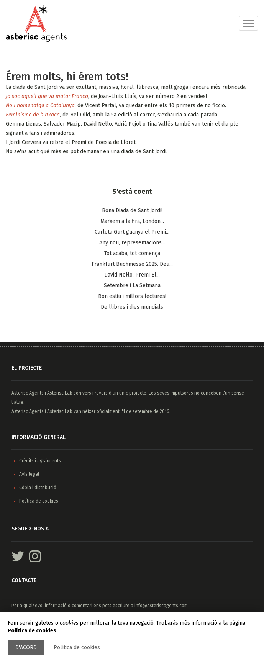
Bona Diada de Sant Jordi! (132, 210)
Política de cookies (77, 647)
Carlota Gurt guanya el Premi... (132, 232)
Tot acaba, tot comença (132, 253)
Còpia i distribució (37, 487)
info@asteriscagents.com (161, 605)
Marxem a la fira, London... (132, 221)
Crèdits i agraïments (40, 460)
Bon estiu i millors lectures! (132, 296)
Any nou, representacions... (132, 242)
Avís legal (29, 474)
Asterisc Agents (27, 393)
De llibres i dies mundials (132, 307)
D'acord (26, 647)
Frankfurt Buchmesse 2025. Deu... (132, 264)
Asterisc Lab (59, 393)
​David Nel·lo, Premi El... (132, 275)
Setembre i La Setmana (132, 285)
